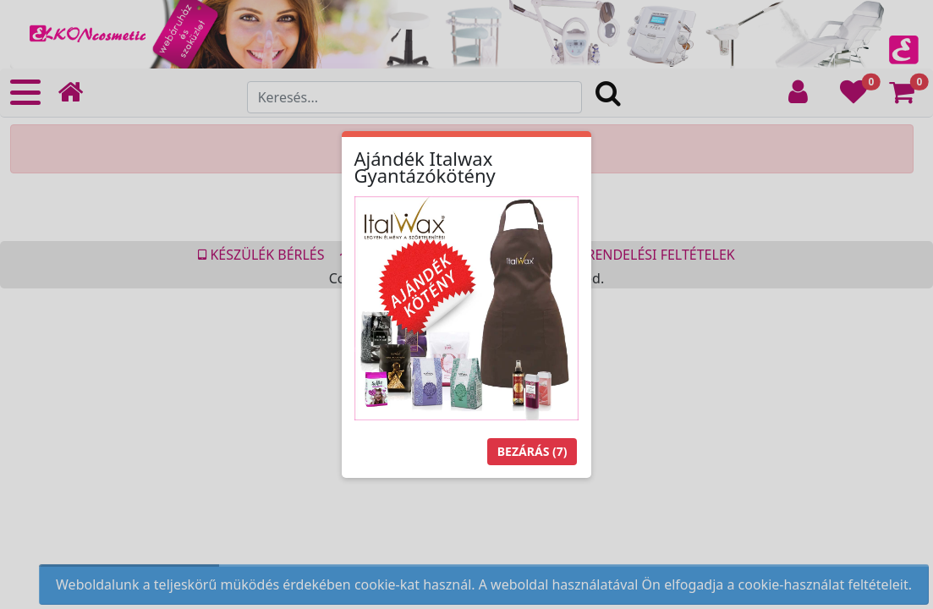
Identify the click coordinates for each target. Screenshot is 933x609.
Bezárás (532, 451)
